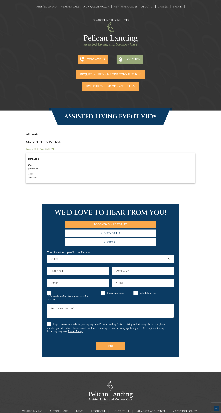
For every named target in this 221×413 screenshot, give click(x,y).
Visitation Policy (185, 393)
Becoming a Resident (70, 224)
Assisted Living (31, 393)
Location (133, 59)
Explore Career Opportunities (110, 86)
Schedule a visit (148, 275)
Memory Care (59, 393)
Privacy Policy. (75, 313)
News (79, 393)
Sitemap (110, 408)
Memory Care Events (151, 393)
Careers (151, 224)
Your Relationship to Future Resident (69, 234)
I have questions (115, 275)
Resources (98, 393)
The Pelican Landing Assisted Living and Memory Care (104, 405)
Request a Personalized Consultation (110, 74)
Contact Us (96, 59)
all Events (32, 134)
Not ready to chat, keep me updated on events (68, 280)
